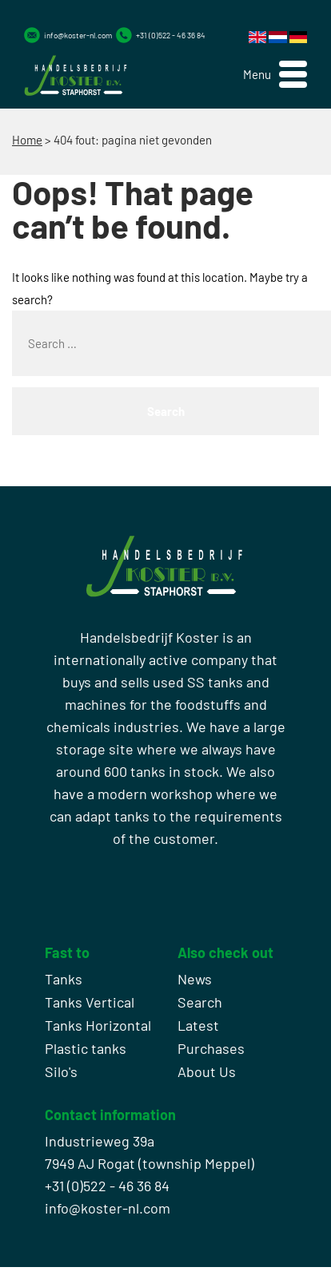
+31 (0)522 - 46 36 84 (170, 35)
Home (27, 140)
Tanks (63, 979)
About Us (206, 1071)
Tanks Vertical (89, 1002)
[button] (275, 75)
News (194, 979)
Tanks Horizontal (98, 1025)
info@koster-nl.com (78, 35)
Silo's (61, 1071)
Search (199, 1002)
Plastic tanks (85, 1048)
